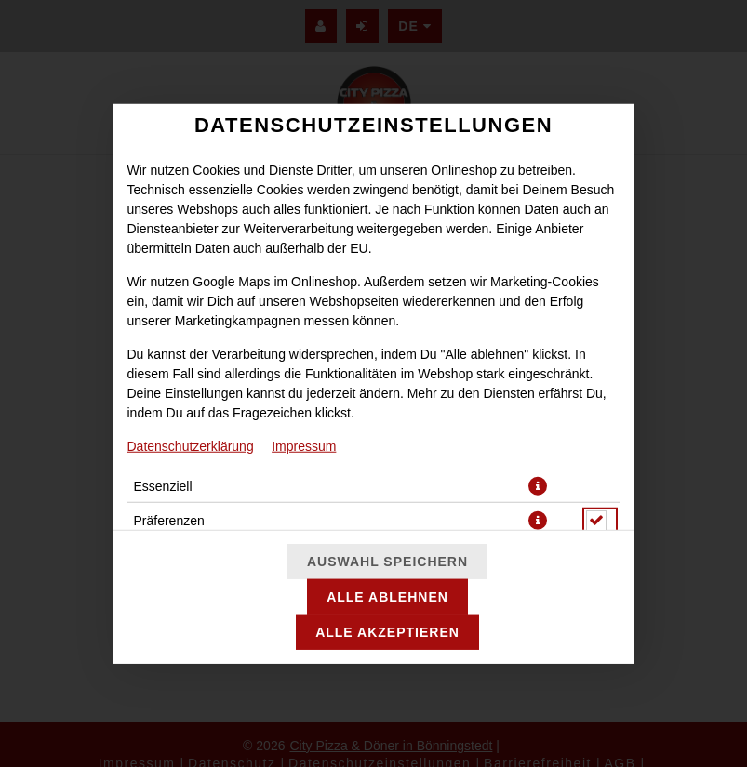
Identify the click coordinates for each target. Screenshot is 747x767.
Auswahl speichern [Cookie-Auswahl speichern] (387, 561)
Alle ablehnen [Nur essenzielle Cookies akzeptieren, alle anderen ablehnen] (387, 596)
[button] (537, 485)
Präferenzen (169, 519)
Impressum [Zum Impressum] (304, 445)
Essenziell (163, 485)
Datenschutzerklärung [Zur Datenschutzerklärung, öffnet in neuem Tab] (190, 445)
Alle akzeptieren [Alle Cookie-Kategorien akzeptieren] (387, 632)
